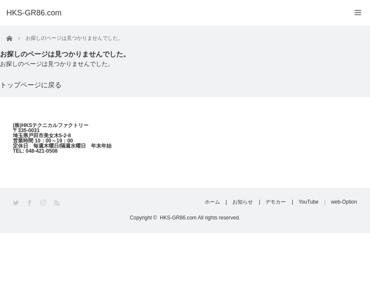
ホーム (209, 202)
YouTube (307, 202)
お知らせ (240, 202)
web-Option (344, 202)
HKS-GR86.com (34, 13)
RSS (57, 203)
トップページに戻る (31, 85)
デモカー (274, 202)
